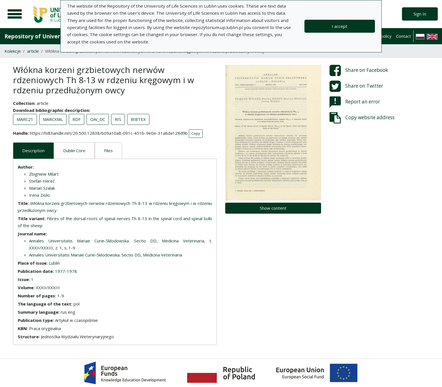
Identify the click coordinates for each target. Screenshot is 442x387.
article (33, 51)
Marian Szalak (42, 188)
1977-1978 (66, 271)
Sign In (420, 14)
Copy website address (362, 117)
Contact (403, 36)
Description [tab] (33, 150)
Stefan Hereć (42, 181)
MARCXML (53, 119)
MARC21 (25, 119)
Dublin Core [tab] (74, 150)
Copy (195, 133)
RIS (118, 119)
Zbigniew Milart (44, 174)
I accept (339, 26)
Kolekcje (13, 51)
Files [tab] (108, 150)
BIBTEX (138, 119)
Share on (359, 70)
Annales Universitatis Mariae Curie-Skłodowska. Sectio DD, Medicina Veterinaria (105, 255)
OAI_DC (97, 119)
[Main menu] (14, 14)
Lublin (54, 263)
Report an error (355, 102)
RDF (76, 119)
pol (76, 304)
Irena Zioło (39, 195)
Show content (273, 208)
